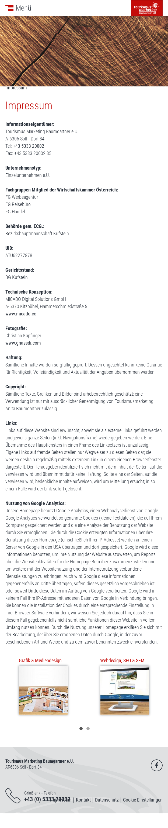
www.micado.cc (20, 314)
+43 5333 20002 (28, 146)
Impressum (16, 87)
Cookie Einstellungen (143, 800)
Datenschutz (107, 800)
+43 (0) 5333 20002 (47, 799)
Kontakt (83, 800)
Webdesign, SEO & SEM (122, 660)
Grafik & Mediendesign (40, 660)
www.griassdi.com (23, 343)
